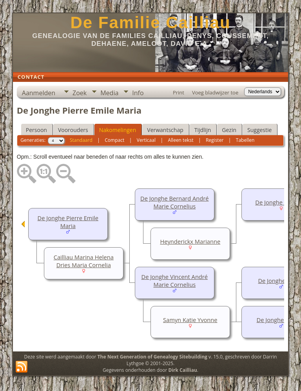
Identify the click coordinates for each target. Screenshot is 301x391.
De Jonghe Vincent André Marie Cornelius (174, 280)
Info (137, 93)
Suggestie (259, 130)
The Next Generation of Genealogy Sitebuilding (152, 356)
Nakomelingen (117, 130)
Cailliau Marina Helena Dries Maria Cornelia (84, 261)
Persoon (36, 130)
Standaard (81, 140)
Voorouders (73, 130)
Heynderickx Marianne (190, 241)
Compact (114, 140)
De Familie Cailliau (150, 22)
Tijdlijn (202, 130)
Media (109, 93)
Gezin (229, 130)
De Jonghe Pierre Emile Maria (68, 222)
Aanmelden (38, 93)
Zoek (80, 93)
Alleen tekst (181, 140)
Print (178, 92)
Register (214, 140)
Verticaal (146, 140)
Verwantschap (165, 130)
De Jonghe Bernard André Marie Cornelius (174, 202)
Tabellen (245, 140)
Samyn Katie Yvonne (190, 320)
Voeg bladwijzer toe (215, 92)
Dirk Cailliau (183, 370)
